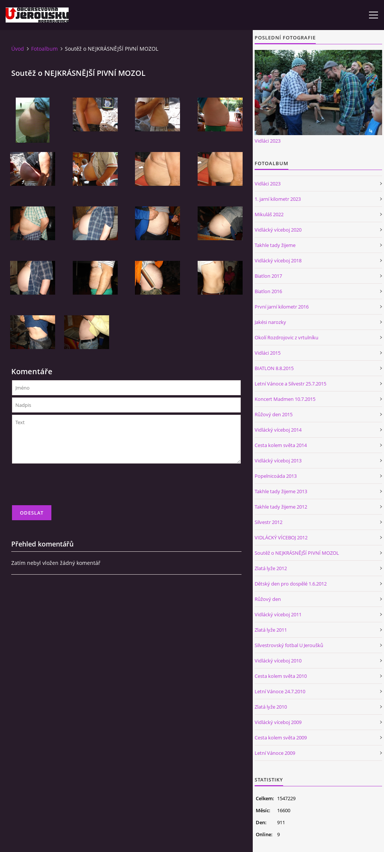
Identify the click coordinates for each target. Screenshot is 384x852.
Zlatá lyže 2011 (271, 629)
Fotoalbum (44, 48)
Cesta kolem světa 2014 (281, 445)
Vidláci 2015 (267, 352)
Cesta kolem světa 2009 (281, 737)
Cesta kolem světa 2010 (281, 676)
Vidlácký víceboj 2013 (278, 460)
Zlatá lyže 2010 (271, 706)
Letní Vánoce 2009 (275, 753)
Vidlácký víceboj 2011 (278, 614)
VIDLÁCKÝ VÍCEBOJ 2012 (281, 537)
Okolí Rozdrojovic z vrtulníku (286, 337)
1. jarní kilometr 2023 (278, 199)
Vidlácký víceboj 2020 (278, 229)
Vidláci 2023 (267, 140)
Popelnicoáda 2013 (276, 476)
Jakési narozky (270, 322)
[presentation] (69, 487)
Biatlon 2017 (268, 275)
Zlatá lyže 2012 (271, 568)
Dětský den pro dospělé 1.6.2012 (291, 583)
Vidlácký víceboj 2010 (278, 660)
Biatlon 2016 (268, 291)
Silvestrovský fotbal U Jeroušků (289, 645)
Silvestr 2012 (268, 522)
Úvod (17, 48)
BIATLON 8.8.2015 (274, 368)
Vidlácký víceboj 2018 (278, 260)
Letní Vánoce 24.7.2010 (280, 691)
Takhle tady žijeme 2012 (281, 506)
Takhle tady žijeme (275, 245)
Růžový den (268, 599)
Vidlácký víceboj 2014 (278, 429)
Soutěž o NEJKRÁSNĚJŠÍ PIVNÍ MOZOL (297, 552)
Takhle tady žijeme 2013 (281, 491)
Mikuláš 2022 (269, 214)
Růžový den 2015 (273, 414)
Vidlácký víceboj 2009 (278, 722)
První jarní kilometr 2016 (282, 306)
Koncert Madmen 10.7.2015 (285, 399)
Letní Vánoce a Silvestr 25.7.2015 (290, 383)
